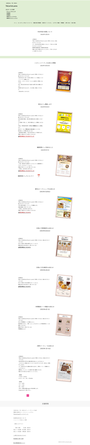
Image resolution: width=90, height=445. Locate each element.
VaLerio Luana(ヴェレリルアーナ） (21, 414)
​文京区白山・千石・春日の (11, 3)
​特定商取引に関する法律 (18, 438)
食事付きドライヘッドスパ (12, 18)
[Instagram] (28, 395)
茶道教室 (8, 13)
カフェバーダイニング (11, 11)
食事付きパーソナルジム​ (12, 16)
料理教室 (8, 14)
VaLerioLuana (11, 6)
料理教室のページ (22, 328)
